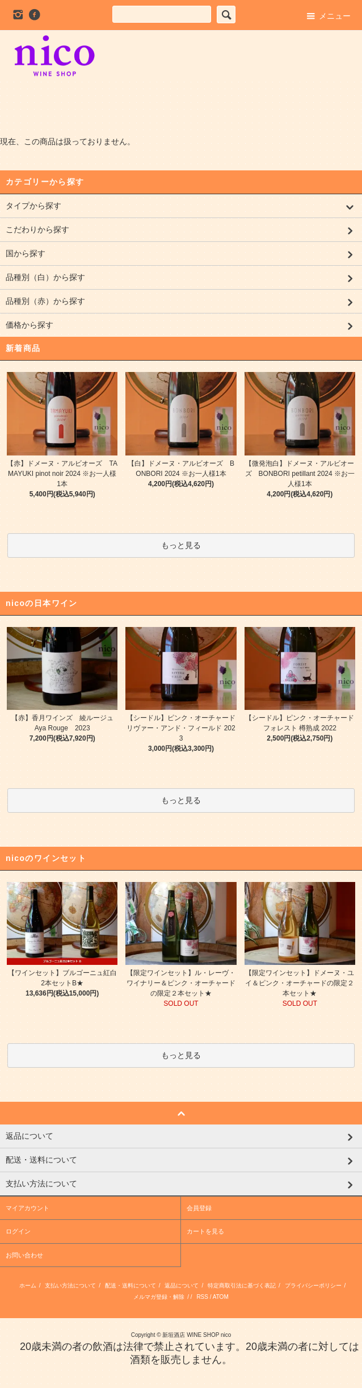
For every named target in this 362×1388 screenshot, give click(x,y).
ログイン (18, 1231)
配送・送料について (130, 1285)
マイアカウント (27, 1208)
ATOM (221, 1297)
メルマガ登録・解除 (158, 1297)
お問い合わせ (24, 1255)
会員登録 (199, 1208)
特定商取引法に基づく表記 (242, 1285)
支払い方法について (70, 1285)
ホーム (27, 1285)
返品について (182, 1285)
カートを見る (205, 1231)
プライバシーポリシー (313, 1285)
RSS (202, 1297)
